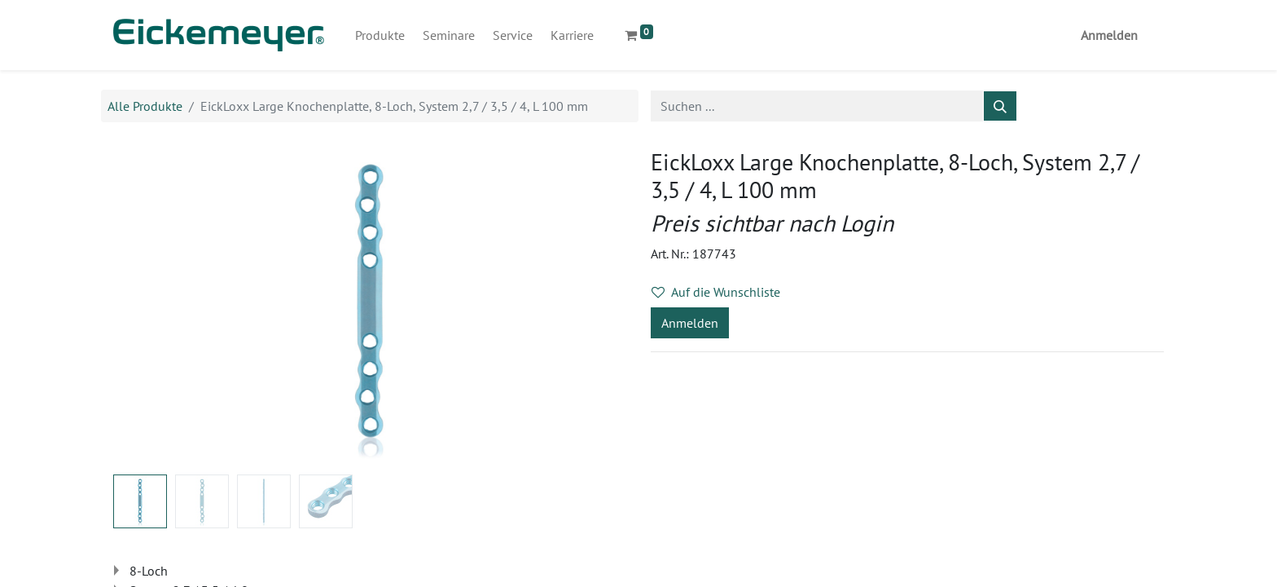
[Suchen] (1000, 105)
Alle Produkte (145, 106)
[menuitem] (380, 35)
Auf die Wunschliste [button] (716, 292)
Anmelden (1109, 35)
